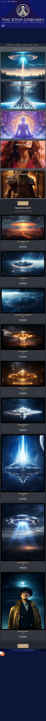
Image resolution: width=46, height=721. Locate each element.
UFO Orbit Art (23, 295)
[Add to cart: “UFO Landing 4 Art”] (23, 246)
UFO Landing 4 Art (23, 241)
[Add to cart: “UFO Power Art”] (23, 408)
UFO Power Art (23, 403)
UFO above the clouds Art (23, 349)
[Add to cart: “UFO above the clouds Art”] (23, 354)
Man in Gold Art (23, 606)
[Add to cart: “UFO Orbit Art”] (23, 300)
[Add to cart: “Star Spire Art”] (23, 499)
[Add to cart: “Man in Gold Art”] (23, 611)
